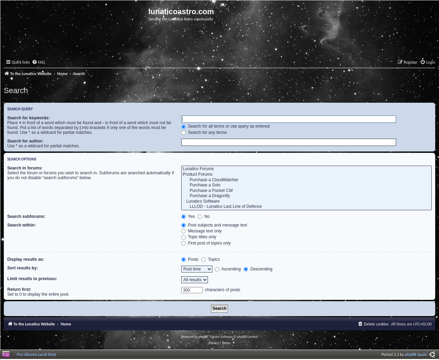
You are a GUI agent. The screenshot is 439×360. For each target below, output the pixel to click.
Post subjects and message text (214, 225)
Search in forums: (25, 168)
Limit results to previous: (32, 278)
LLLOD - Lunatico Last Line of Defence (306, 207)
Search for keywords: (28, 118)
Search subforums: (26, 216)
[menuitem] (38, 62)
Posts (190, 259)
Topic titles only (198, 236)
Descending (258, 269)
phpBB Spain (416, 354)
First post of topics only (206, 243)
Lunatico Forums (306, 169)
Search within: (21, 225)
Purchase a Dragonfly (306, 196)
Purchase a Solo (306, 185)
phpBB (203, 336)
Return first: (19, 289)
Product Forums (306, 174)
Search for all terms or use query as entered (225, 126)
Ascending (228, 269)
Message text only (201, 231)
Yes (188, 216)
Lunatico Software (306, 201)
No (204, 216)
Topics (210, 259)
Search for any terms (204, 132)
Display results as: (25, 259)
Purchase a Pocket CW (306, 191)
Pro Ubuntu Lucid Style (36, 354)
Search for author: (25, 141)
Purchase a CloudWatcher (306, 180)
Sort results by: (22, 268)
